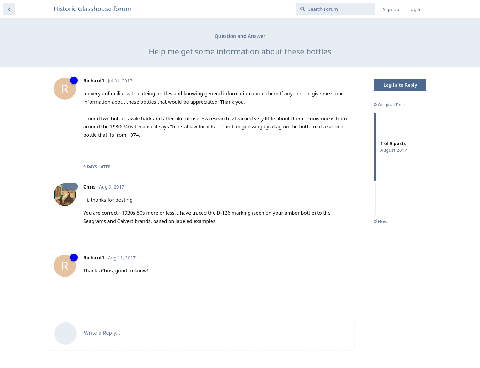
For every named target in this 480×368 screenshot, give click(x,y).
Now (380, 221)
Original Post (389, 105)
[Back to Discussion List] (9, 9)
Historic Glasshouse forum (93, 9)
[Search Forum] (335, 9)
